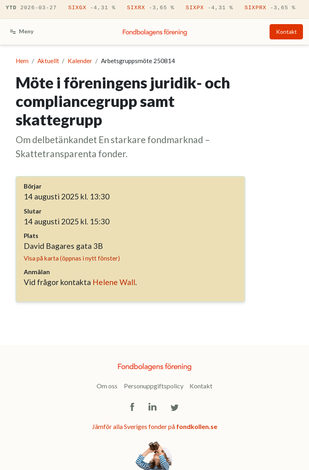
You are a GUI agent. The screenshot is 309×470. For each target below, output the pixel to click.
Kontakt (286, 31)
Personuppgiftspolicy (153, 386)
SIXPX (209, 8)
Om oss (107, 386)
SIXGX (91, 8)
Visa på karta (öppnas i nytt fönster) (72, 258)
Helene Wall (114, 282)
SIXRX (150, 8)
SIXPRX (270, 8)
